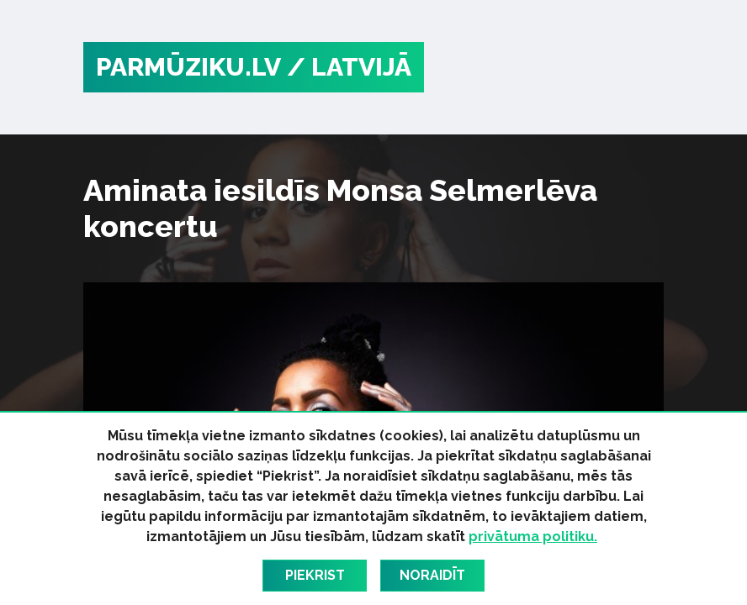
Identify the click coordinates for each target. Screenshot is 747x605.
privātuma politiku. (533, 536)
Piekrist (315, 575)
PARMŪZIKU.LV (188, 67)
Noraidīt (432, 575)
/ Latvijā (349, 67)
